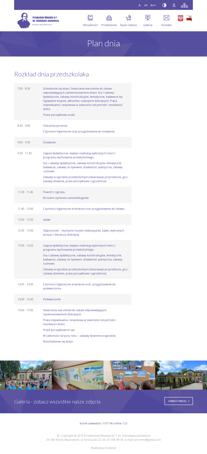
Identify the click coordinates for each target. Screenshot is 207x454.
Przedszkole (109, 21)
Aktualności (90, 21)
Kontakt (166, 21)
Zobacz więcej (178, 401)
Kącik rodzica (128, 21)
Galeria (147, 21)
